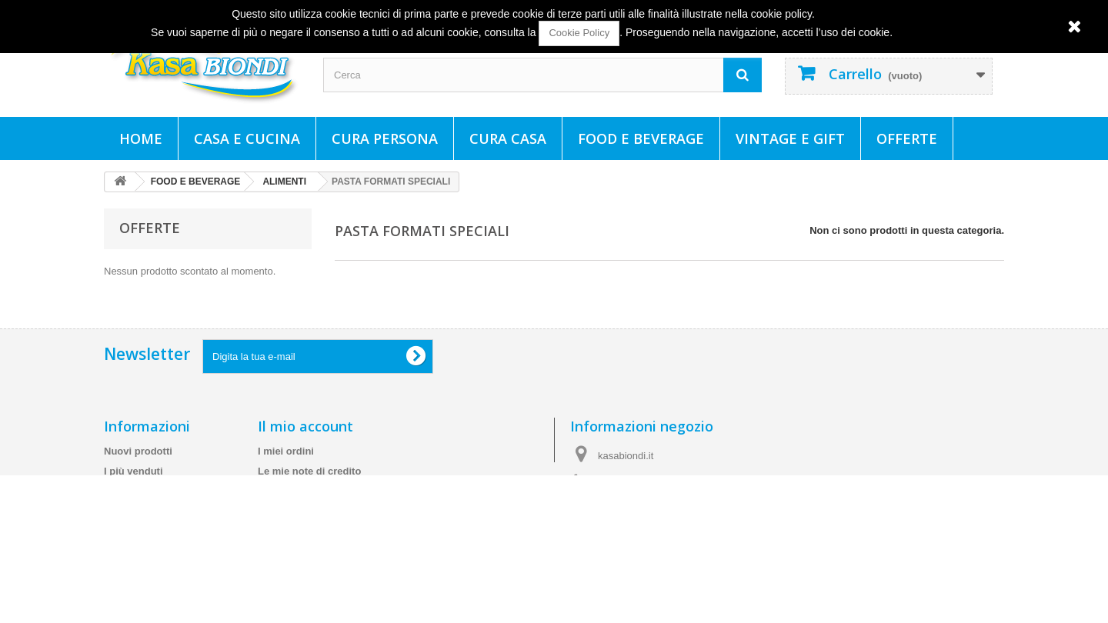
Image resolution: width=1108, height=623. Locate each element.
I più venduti (133, 482)
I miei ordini (286, 462)
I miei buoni (285, 542)
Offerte (906, 138)
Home (140, 138)
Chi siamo (128, 562)
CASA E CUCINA (247, 138)
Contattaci (128, 502)
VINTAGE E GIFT (790, 138)
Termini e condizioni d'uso (166, 542)
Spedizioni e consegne (158, 522)
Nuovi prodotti (138, 462)
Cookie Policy (579, 32)
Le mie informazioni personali (328, 522)
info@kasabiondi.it (669, 524)
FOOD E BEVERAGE (641, 138)
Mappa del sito (138, 602)
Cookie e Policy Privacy (160, 582)
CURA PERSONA (385, 138)
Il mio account (305, 437)
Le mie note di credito (309, 482)
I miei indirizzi (290, 502)
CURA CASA (507, 138)
